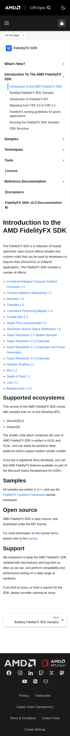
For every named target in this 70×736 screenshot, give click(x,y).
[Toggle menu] (6, 23)
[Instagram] (20, 673)
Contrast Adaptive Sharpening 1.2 (29, 292)
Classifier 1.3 (15, 304)
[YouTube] (24, 681)
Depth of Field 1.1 (18, 376)
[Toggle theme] (63, 7)
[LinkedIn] (30, 673)
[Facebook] (9, 673)
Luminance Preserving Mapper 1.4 (29, 311)
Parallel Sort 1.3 (17, 317)
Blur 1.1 (12, 370)
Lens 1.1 (12, 382)
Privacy (24, 695)
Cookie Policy (51, 718)
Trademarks (43, 695)
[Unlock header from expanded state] (62, 23)
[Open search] (48, 7)
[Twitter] (51, 673)
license (32, 538)
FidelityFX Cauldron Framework (24, 494)
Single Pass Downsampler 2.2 (26, 323)
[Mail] (45, 681)
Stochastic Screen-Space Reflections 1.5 (34, 329)
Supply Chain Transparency (35, 706)
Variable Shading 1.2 (20, 364)
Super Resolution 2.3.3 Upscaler (28, 341)
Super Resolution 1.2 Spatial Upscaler (32, 335)
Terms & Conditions (23, 718)
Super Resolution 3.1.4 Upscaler (28, 358)
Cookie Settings (34, 729)
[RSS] (35, 681)
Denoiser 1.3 (15, 298)
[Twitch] (41, 673)
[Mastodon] (62, 673)
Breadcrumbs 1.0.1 (19, 388)
